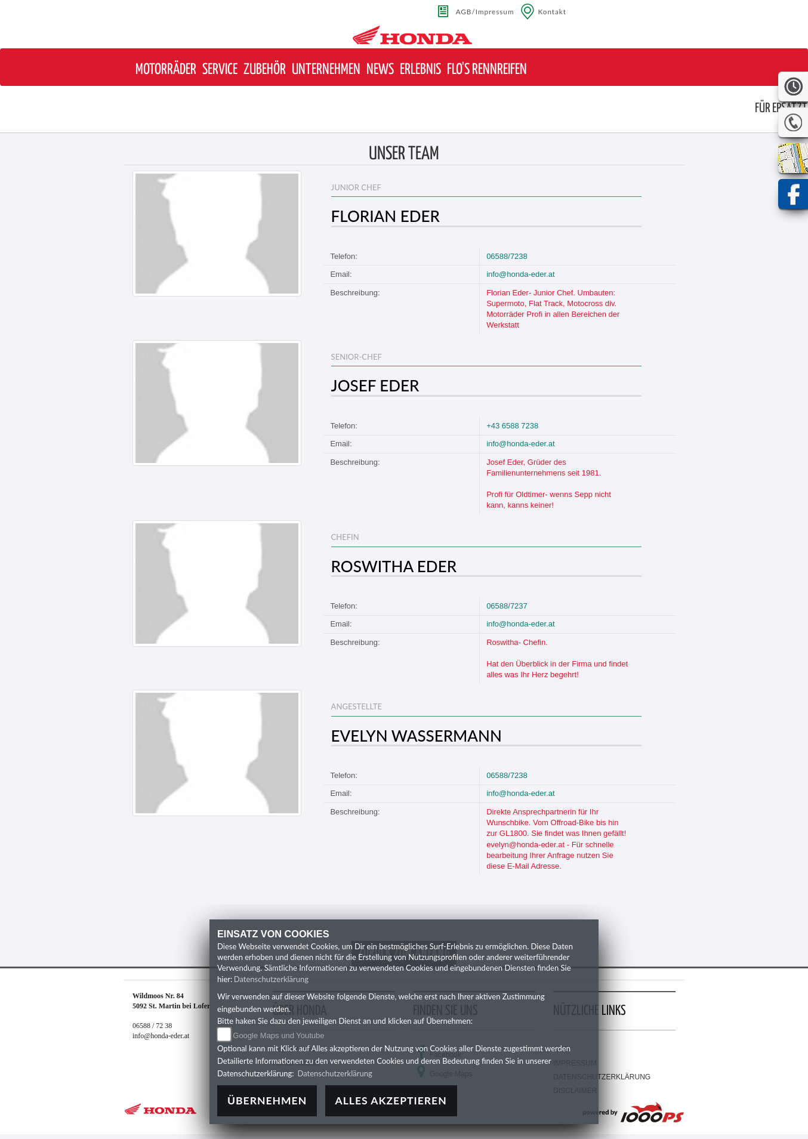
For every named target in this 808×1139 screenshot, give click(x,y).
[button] (165, 70)
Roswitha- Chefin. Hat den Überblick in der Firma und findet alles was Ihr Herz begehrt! (557, 659)
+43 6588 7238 (512, 425)
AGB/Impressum (485, 11)
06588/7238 (507, 256)
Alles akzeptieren (391, 1100)
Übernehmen (267, 1100)
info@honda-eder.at (520, 274)
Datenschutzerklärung (271, 979)
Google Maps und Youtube (278, 1035)
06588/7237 (507, 605)
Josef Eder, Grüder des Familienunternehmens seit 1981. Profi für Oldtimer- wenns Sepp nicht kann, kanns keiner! (548, 484)
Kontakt (552, 11)
